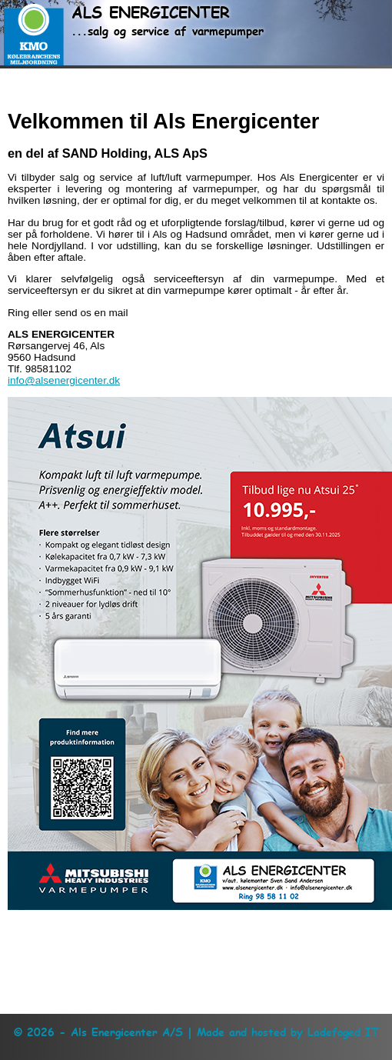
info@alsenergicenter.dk (64, 380)
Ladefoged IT (343, 1032)
